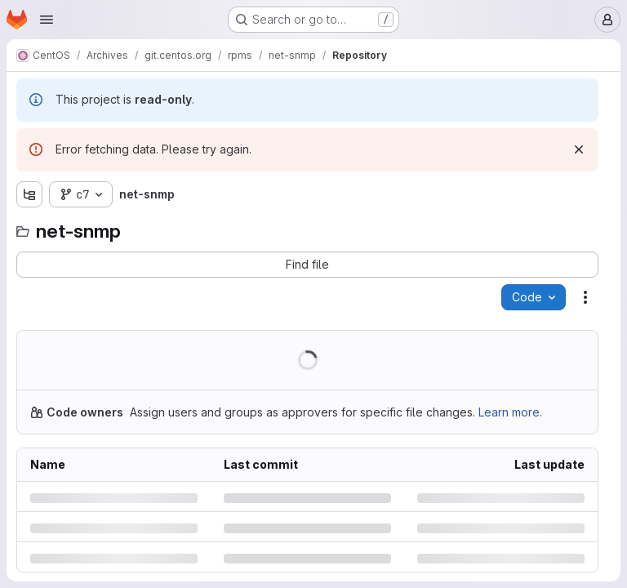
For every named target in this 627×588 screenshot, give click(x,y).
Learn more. (510, 412)
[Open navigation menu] (46, 20)
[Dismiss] (579, 149)
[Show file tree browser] (29, 194)
